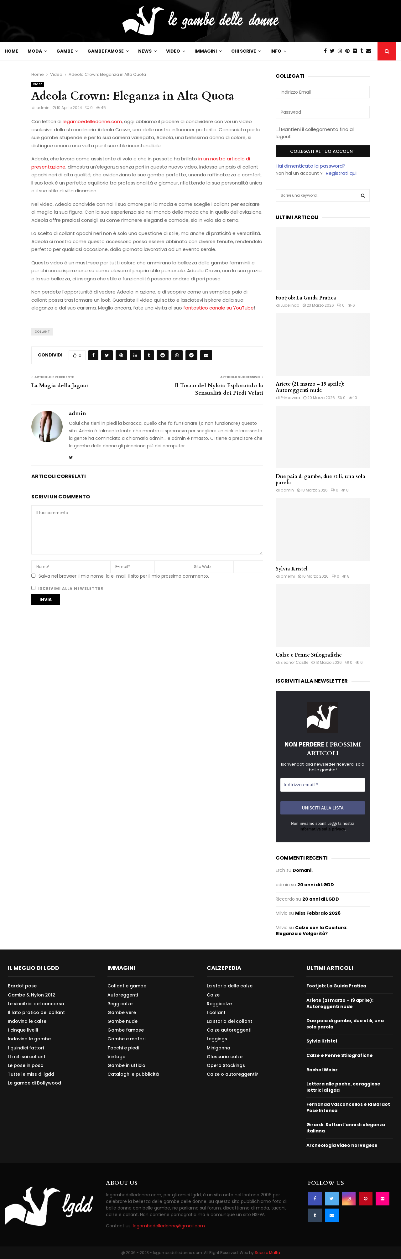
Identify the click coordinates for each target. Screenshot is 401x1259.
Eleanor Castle (294, 662)
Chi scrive (243, 51)
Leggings (217, 1039)
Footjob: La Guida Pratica (306, 297)
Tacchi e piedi (123, 1048)
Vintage (116, 1057)
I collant (216, 1012)
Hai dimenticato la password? (310, 166)
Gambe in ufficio (126, 1065)
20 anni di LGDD (315, 885)
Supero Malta (267, 1252)
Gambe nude (122, 1021)
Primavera (290, 397)
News (145, 51)
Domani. (303, 870)
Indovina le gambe (29, 1039)
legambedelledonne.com (92, 121)
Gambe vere (121, 1012)
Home (11, 51)
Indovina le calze (27, 1021)
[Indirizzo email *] (322, 785)
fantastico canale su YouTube (218, 307)
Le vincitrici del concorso (36, 1004)
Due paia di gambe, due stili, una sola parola (320, 479)
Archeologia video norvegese (342, 1145)
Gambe (64, 51)
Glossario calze (224, 1057)
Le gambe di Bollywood (34, 1083)
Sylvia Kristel (292, 568)
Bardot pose (22, 986)
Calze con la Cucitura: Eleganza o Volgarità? (311, 930)
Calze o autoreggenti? (232, 1074)
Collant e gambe (126, 986)
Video (173, 51)
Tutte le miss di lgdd (31, 1074)
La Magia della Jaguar (60, 385)
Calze (213, 995)
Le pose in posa (26, 1065)
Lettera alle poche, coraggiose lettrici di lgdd (343, 1087)
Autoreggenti (122, 995)
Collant (42, 331)
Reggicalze (120, 1004)
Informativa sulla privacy (322, 829)
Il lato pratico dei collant (36, 1012)
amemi (288, 576)
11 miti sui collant (26, 1057)
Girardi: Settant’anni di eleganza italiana (345, 1127)
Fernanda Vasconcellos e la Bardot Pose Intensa (348, 1107)
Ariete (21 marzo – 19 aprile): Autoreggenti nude (310, 387)
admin (42, 107)
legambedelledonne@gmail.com (169, 1226)
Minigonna (218, 1048)
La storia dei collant (229, 1021)
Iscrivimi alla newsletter (67, 588)
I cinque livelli (23, 1030)
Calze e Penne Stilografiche (309, 655)
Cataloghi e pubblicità (133, 1074)
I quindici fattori (26, 1048)
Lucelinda (290, 305)
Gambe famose (105, 51)
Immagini (206, 51)
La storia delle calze (230, 986)
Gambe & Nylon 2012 (31, 995)
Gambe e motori (126, 1039)
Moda (35, 51)
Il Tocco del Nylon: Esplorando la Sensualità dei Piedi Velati (219, 389)
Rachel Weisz (322, 1070)
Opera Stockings (226, 1065)
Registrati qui (341, 173)
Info (275, 51)
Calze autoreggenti (229, 1030)
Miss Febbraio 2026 (318, 913)
